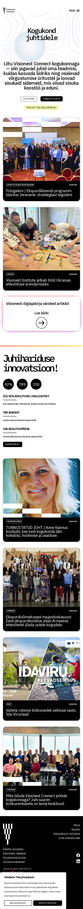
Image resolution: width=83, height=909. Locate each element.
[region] (33, 890)
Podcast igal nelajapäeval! (41, 107)
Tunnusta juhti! (51, 98)
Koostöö (76, 829)
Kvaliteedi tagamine (14, 853)
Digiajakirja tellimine (67, 833)
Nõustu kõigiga (47, 903)
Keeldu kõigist (18, 903)
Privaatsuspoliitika (14, 857)
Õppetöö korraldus (13, 849)
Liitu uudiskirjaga (69, 837)
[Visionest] (9, 10)
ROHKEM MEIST (12, 444)
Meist (77, 825)
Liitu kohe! (28, 98)
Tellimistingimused (14, 861)
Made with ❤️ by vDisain (13, 872)
